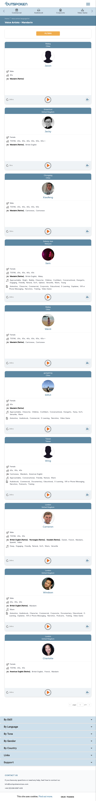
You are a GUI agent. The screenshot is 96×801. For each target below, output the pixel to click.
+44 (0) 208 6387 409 (14, 788)
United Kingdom (48, 112)
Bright (24, 280)
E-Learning (65, 286)
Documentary (36, 482)
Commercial (33, 286)
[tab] (48, 719)
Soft (35, 283)
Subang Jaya (48, 241)
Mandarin (23, 474)
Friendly (21, 283)
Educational (54, 286)
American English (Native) (20, 672)
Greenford (48, 109)
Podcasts (22, 484)
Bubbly (31, 280)
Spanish (13, 542)
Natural (29, 283)
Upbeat (42, 283)
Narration (28, 289)
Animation (14, 286)
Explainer (74, 286)
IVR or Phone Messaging (74, 482)
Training (37, 289)
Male (12, 71)
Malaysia (48, 244)
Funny (75, 412)
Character (39, 280)
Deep (12, 546)
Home (7, 18)
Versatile (49, 283)
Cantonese (29, 211)
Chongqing (48, 175)
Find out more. (46, 796)
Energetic (80, 280)
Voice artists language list (20, 18)
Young (63, 283)
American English (35, 474)
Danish (64, 540)
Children (48, 280)
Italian (19, 542)
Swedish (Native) (53, 540)
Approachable (15, 280)
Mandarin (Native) (17, 79)
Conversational (69, 280)
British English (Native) (19, 540)
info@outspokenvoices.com (16, 784)
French (71, 540)
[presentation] (4, 10)
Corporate (44, 286)
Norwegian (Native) (37, 540)
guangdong (48, 373)
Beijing (48, 44)
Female (12, 137)
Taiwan (48, 439)
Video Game (47, 289)
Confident (57, 280)
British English (31, 145)
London (48, 505)
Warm (57, 283)
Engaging (13, 283)
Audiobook (23, 418)
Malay (40, 276)
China (48, 46)
